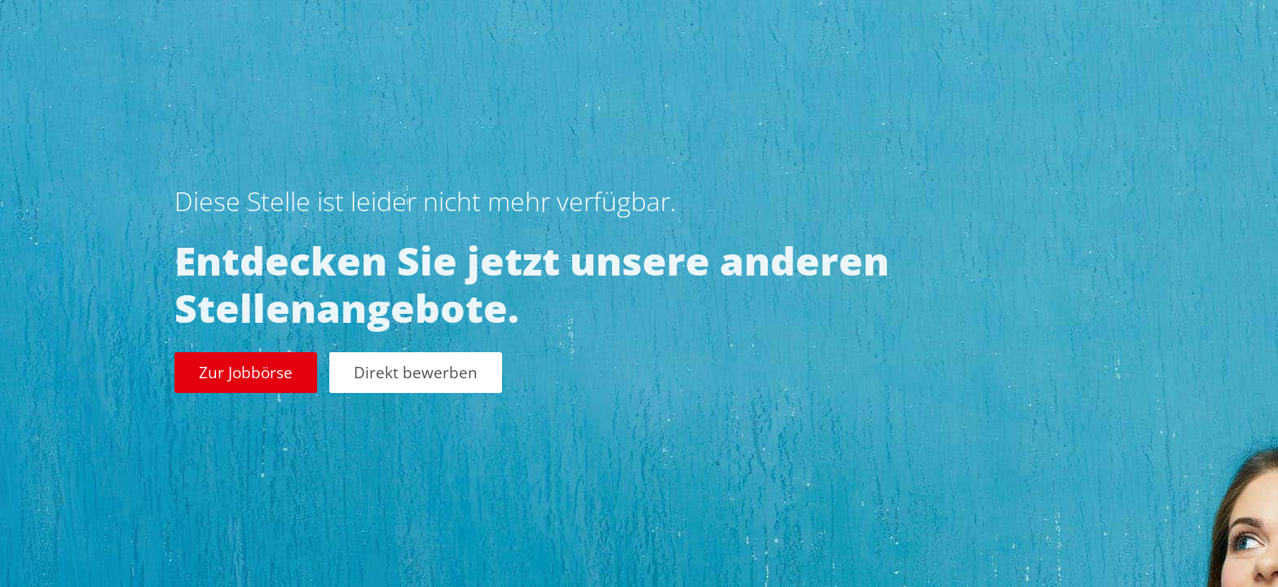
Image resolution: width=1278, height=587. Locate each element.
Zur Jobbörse (246, 372)
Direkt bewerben (416, 372)
